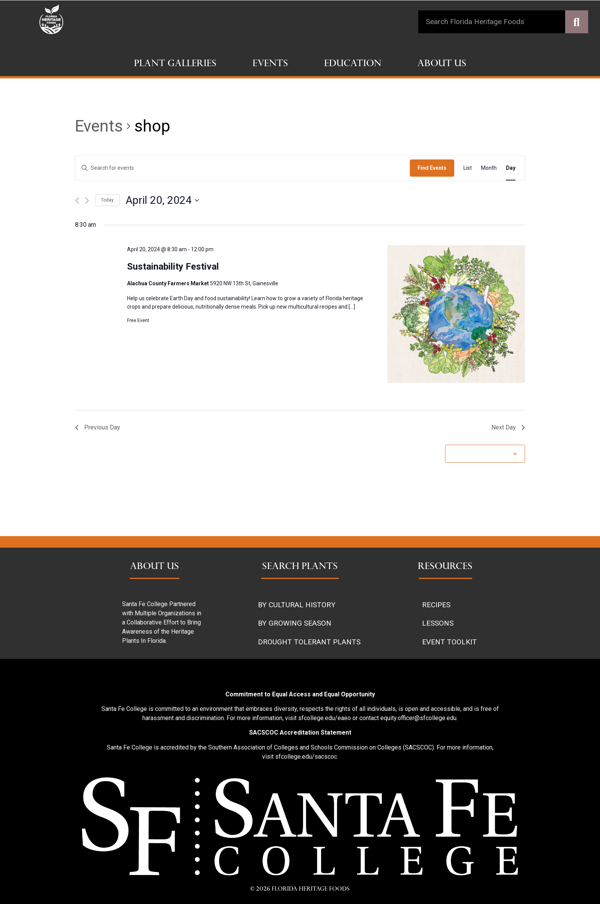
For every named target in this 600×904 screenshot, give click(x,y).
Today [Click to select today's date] (107, 200)
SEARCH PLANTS (300, 567)
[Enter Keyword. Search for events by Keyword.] (242, 168)
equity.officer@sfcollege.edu (418, 718)
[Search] (576, 21)
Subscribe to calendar (481, 453)
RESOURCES (445, 567)
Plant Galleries (175, 64)
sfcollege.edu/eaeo (324, 718)
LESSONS (437, 623)
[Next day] (87, 200)
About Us (441, 64)
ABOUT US (154, 567)
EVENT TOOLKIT (449, 641)
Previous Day (97, 427)
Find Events (432, 168)
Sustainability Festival (173, 266)
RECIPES (436, 604)
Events (270, 64)
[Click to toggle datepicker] (162, 200)
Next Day (508, 427)
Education (353, 64)
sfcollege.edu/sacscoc (306, 756)
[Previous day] (77, 200)
